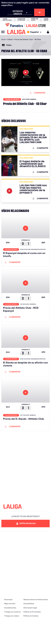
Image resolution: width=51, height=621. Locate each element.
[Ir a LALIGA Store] (25, 25)
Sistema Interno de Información (35, 599)
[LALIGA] (16, 32)
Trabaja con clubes (11, 616)
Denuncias (8, 599)
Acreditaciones (10, 608)
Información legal (30, 608)
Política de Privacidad (32, 612)
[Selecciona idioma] (35, 32)
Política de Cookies (30, 616)
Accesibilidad (28, 603)
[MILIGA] (47, 32)
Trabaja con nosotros (12, 612)
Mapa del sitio (9, 603)
